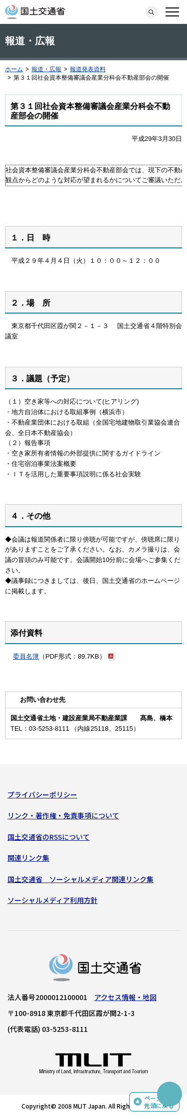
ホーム (14, 69)
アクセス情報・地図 (125, 997)
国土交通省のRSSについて (48, 837)
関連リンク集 (28, 858)
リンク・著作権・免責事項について (63, 815)
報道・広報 (46, 69)
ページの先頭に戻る (159, 1102)
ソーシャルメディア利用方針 (52, 900)
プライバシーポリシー (42, 794)
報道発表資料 (88, 69)
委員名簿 (26, 656)
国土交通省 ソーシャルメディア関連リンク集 (80, 879)
